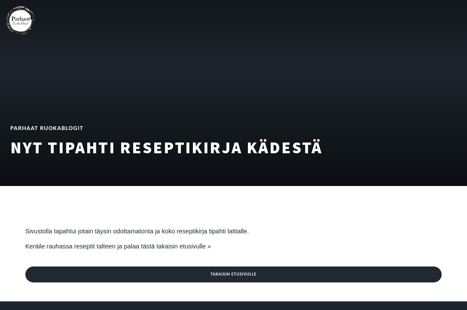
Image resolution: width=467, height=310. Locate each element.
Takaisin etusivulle (233, 274)
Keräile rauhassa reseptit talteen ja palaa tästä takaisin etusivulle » (118, 246)
